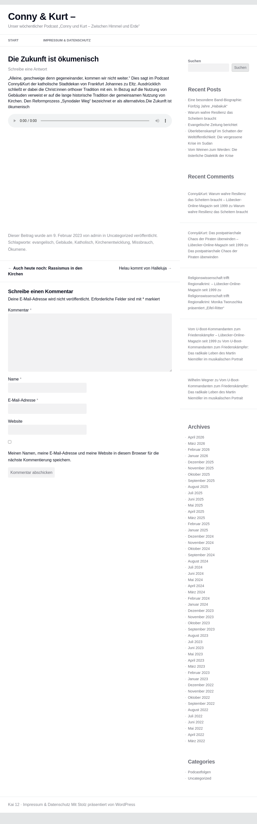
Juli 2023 (195, 645)
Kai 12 (13, 808)
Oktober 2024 (199, 552)
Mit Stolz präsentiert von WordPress (103, 808)
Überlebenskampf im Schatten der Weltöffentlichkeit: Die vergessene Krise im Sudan (215, 140)
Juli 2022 (195, 719)
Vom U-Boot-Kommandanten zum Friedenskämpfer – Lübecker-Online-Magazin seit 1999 (216, 338)
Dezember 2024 (201, 540)
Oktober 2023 (199, 626)
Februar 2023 (199, 676)
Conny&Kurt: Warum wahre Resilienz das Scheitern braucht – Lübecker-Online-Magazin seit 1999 (217, 203)
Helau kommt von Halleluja (145, 271)
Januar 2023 (198, 682)
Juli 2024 (195, 570)
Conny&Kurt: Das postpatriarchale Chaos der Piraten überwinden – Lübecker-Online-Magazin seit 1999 (215, 242)
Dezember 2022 (201, 688)
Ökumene (16, 252)
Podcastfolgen (199, 775)
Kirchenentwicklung (112, 245)
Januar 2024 (198, 608)
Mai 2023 (195, 657)
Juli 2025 (195, 496)
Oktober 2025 (199, 478)
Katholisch (84, 245)
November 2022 (201, 694)
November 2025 (201, 471)
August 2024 (198, 564)
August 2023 (198, 639)
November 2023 (201, 620)
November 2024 (201, 546)
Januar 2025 (198, 533)
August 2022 (198, 713)
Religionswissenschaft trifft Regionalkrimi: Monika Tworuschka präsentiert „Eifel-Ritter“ (215, 305)
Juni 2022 (196, 726)
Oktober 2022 (199, 701)
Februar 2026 (199, 453)
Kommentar (19, 313)
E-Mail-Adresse (23, 403)
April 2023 (196, 664)
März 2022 (196, 744)
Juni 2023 (196, 651)
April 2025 (196, 515)
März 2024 (196, 595)
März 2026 (196, 447)
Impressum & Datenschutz (67, 44)
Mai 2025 (195, 508)
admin (96, 239)
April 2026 (196, 440)
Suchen (194, 64)
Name (14, 382)
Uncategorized (120, 239)
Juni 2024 (196, 577)
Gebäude (64, 245)
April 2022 (196, 738)
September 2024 (201, 558)
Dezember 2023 (201, 614)
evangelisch (43, 245)
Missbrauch (142, 245)
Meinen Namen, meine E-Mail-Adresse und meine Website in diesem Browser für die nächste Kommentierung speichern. (83, 459)
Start (13, 44)
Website (15, 424)
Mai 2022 (195, 732)
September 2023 (201, 632)
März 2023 (196, 670)
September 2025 (201, 484)
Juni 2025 (196, 502)
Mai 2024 (195, 583)
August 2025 (198, 490)
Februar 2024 (199, 602)
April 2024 (196, 589)
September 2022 (201, 707)
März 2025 (196, 521)
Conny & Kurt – (42, 19)
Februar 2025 (199, 527)
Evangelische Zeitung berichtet (212, 128)
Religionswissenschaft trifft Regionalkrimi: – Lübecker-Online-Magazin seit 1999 (214, 287)
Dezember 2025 (201, 465)
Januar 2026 (198, 459)
